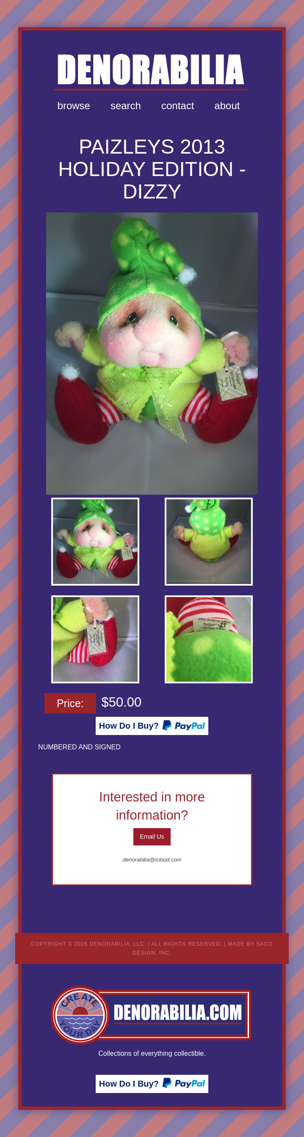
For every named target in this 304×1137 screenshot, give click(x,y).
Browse (74, 105)
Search (126, 105)
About (227, 105)
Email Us (152, 836)
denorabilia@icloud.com (152, 859)
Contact (177, 105)
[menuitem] (74, 106)
